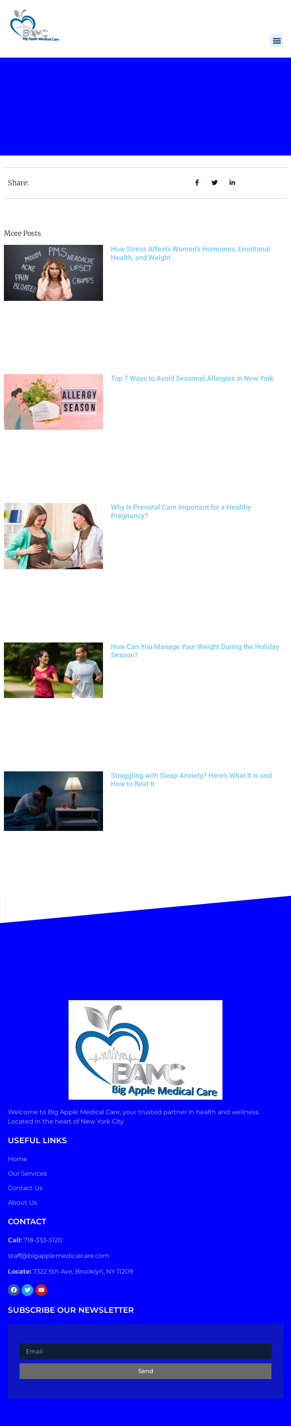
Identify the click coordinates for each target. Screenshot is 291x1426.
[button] (276, 40)
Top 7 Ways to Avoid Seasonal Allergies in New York (192, 378)
